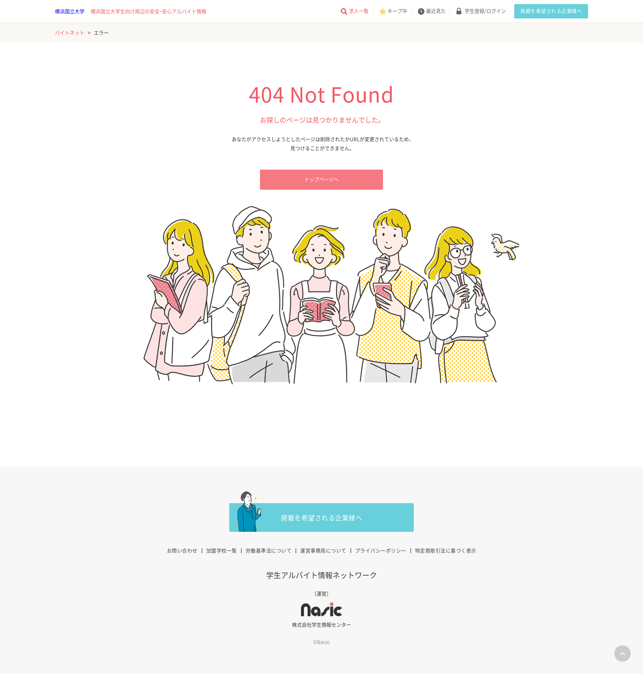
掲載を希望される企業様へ (551, 11)
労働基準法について (269, 550)
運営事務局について (323, 550)
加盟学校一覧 (221, 550)
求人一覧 (359, 11)
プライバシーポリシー (380, 550)
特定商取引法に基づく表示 (446, 550)
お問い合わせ (182, 550)
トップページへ (321, 179)
